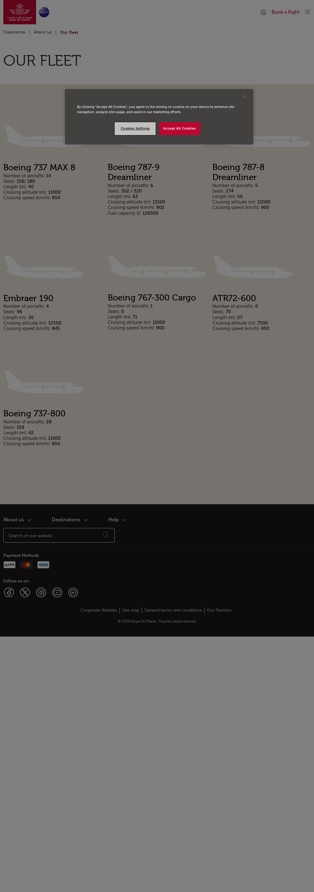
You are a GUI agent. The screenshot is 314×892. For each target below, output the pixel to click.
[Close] (245, 96)
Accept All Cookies (179, 128)
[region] (159, 116)
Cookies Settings (135, 128)
